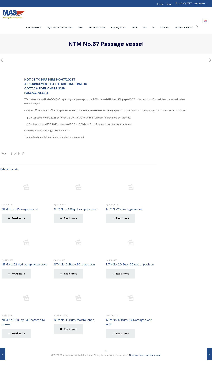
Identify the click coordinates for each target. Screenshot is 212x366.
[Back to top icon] (106, 350)
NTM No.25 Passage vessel (20, 209)
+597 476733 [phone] (186, 3)
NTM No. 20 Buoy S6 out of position (130, 264)
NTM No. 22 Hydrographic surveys (24, 264)
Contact (160, 4)
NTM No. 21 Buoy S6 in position (74, 264)
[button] (176, 4)
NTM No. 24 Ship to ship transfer (76, 209)
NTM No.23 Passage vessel (124, 209)
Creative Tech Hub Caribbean (145, 355)
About (169, 4)
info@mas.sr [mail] (201, 3)
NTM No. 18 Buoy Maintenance (74, 320)
